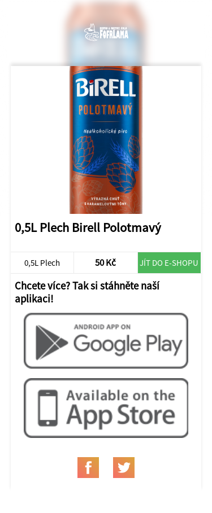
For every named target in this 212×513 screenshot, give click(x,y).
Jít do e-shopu (169, 262)
